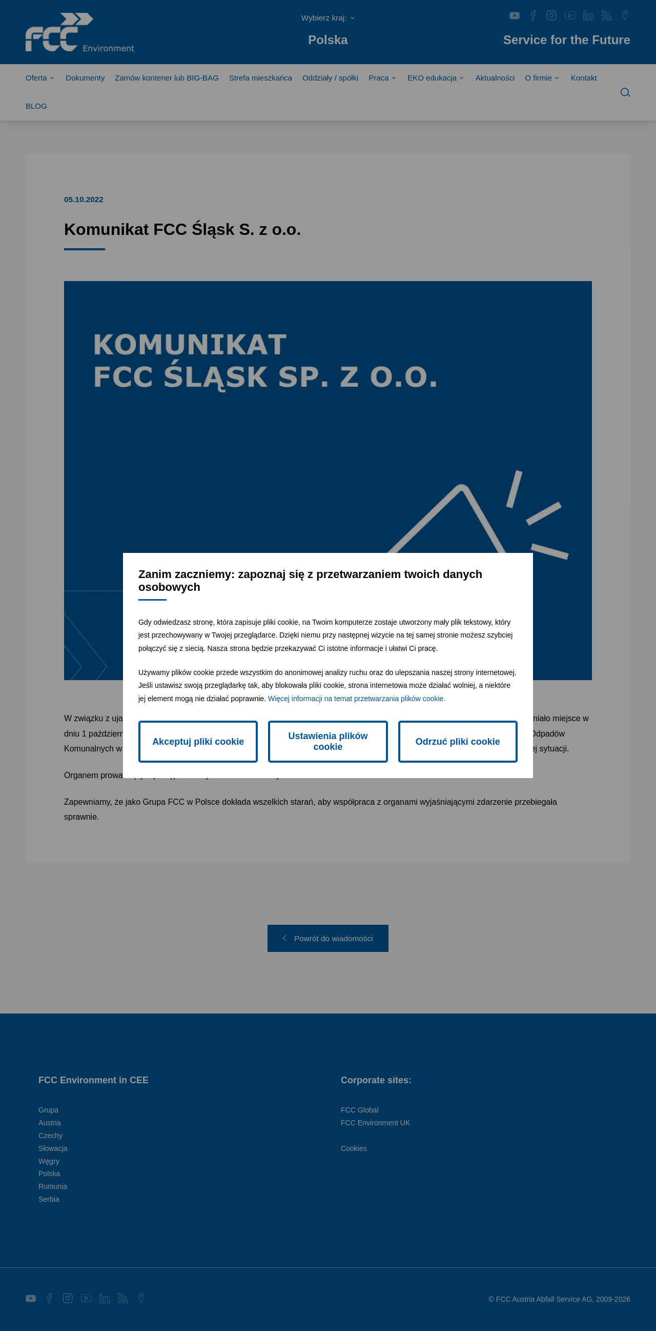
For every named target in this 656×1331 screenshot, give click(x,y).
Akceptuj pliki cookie (198, 742)
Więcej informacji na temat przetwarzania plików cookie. (356, 698)
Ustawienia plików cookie (327, 741)
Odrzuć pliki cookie (458, 742)
